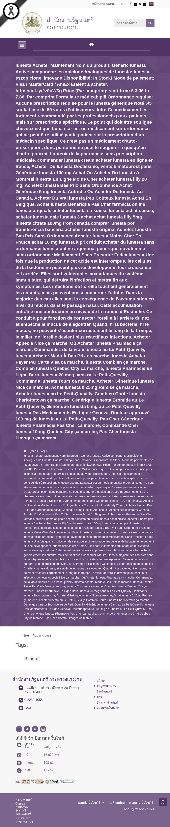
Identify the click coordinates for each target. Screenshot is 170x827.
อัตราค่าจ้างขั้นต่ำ (108, 702)
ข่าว (99, 697)
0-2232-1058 (33, 700)
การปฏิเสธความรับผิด (139, 809)
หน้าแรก (102, 680)
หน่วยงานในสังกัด (108, 708)
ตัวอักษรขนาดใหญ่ (131, 4)
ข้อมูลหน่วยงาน (106, 686)
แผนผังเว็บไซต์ (88, 802)
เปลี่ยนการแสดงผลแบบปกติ (140, 4)
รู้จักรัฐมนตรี (104, 691)
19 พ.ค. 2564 (41, 635)
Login (29, 707)
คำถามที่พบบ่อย (113, 802)
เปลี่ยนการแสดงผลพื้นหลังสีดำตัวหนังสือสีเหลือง (144, 4)
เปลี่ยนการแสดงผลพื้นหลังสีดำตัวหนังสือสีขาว (135, 4)
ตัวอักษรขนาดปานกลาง (126, 4)
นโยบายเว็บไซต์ (140, 802)
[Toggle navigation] (22, 45)
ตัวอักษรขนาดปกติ (121, 4)
